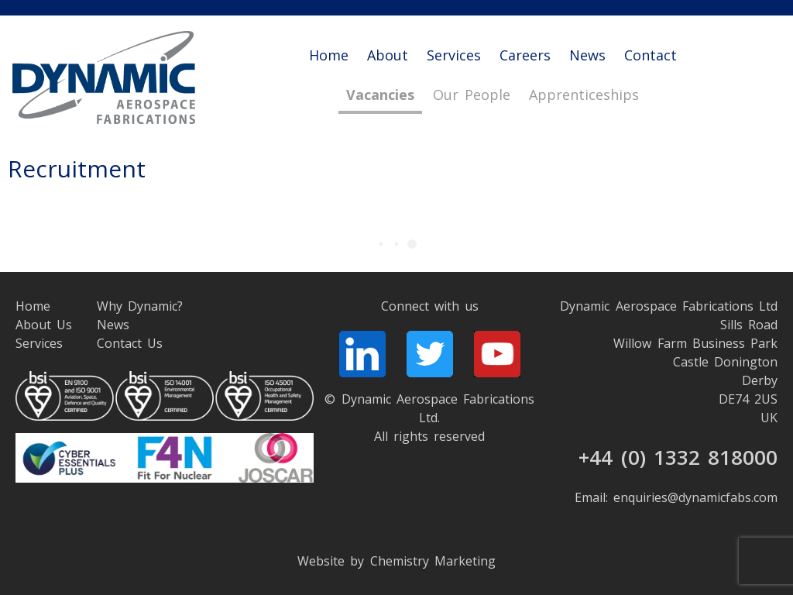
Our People (471, 95)
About (387, 55)
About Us (43, 324)
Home (328, 55)
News (587, 55)
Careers (525, 55)
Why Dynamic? (140, 306)
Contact (650, 55)
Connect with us (430, 306)
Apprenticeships (584, 95)
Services (454, 55)
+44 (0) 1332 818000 (678, 457)
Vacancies (380, 95)
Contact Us (130, 343)
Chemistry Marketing (433, 560)
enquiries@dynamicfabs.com (695, 497)
